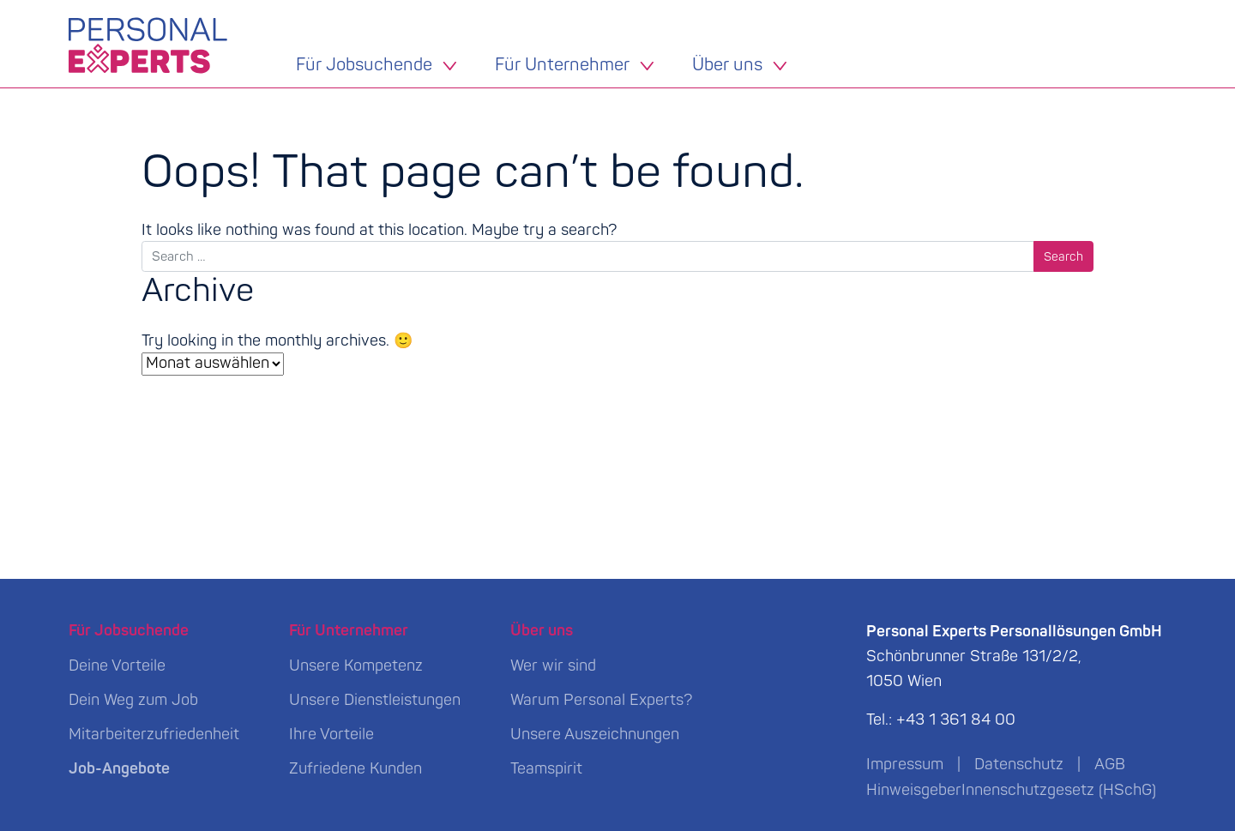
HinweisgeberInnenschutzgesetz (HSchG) (1011, 790)
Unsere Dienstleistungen (375, 700)
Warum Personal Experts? (601, 700)
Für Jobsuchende (364, 66)
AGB (1109, 764)
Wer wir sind (553, 666)
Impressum (904, 764)
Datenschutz (1018, 764)
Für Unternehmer (562, 66)
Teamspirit (546, 769)
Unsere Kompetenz (356, 666)
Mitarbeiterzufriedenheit (154, 734)
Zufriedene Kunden (355, 769)
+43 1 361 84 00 (955, 720)
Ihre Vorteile (331, 734)
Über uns (727, 66)
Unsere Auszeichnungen (594, 734)
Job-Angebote (119, 769)
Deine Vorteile (117, 666)
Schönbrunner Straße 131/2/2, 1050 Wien (1014, 656)
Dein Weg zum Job (133, 700)
